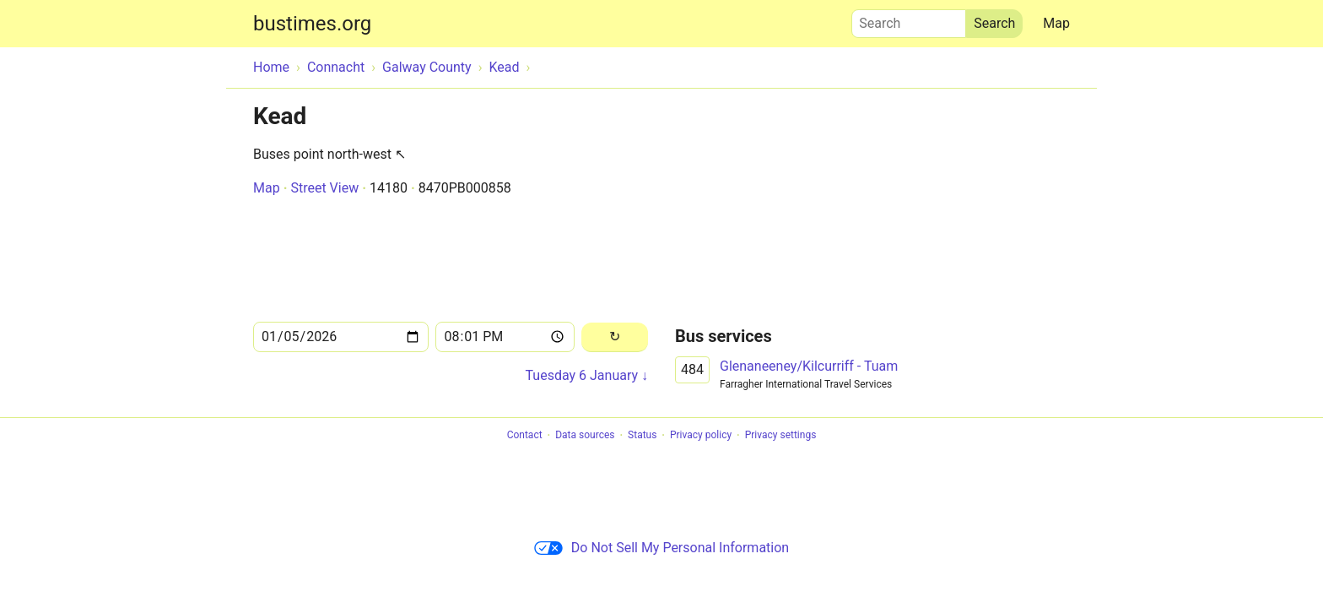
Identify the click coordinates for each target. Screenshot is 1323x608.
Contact (525, 436)
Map (1056, 23)
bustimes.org (312, 23)
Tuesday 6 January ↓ (587, 375)
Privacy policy (701, 436)
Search (908, 19)
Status (642, 436)
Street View (324, 188)
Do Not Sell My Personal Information (661, 548)
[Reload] (614, 337)
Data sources (584, 436)
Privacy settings (781, 436)
